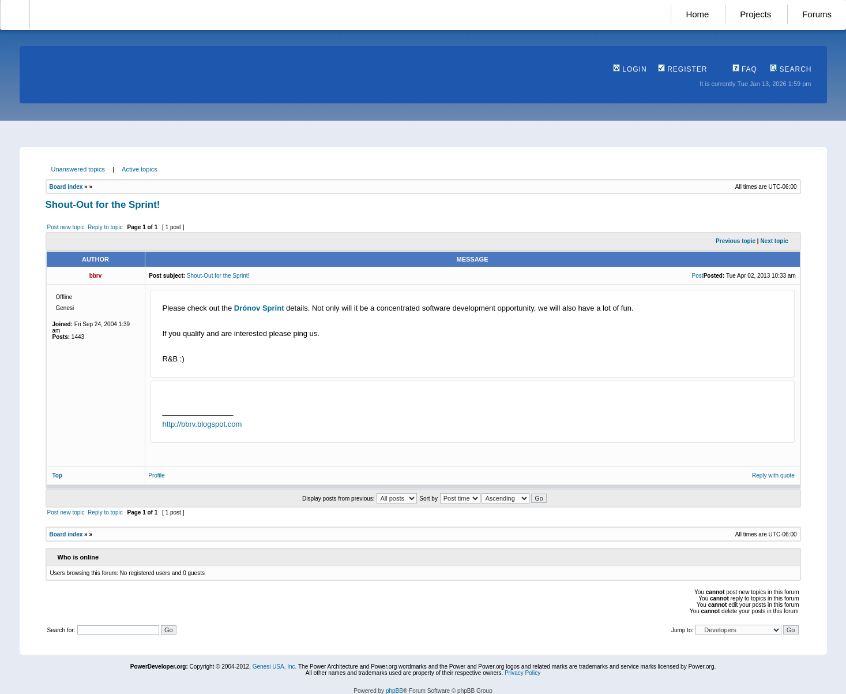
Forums (817, 14)
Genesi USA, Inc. (275, 666)
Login (630, 69)
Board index (66, 187)
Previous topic (735, 241)
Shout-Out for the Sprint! (103, 204)
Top (57, 475)
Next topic (774, 241)
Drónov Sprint (259, 308)
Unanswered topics (78, 169)
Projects (755, 14)
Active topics (139, 169)
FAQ (744, 69)
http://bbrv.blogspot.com (202, 424)
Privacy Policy (522, 673)
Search (790, 69)
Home (697, 14)
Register (683, 69)
